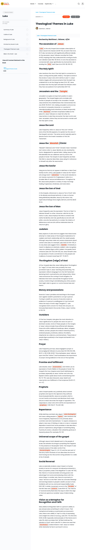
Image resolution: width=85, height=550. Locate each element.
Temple (63, 90)
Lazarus (54, 487)
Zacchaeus (44, 523)
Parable (71, 485)
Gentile (63, 244)
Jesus (61, 43)
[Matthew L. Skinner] (37, 27)
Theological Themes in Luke (10, 67)
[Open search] (79, 3)
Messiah (54, 142)
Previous (73, 16)
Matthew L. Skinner (44, 27)
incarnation (57, 366)
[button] (48, 3)
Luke (5, 66)
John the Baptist (70, 413)
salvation (55, 174)
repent (60, 415)
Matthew (47, 110)
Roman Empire (45, 449)
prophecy (43, 404)
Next (77, 16)
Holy (49, 63)
